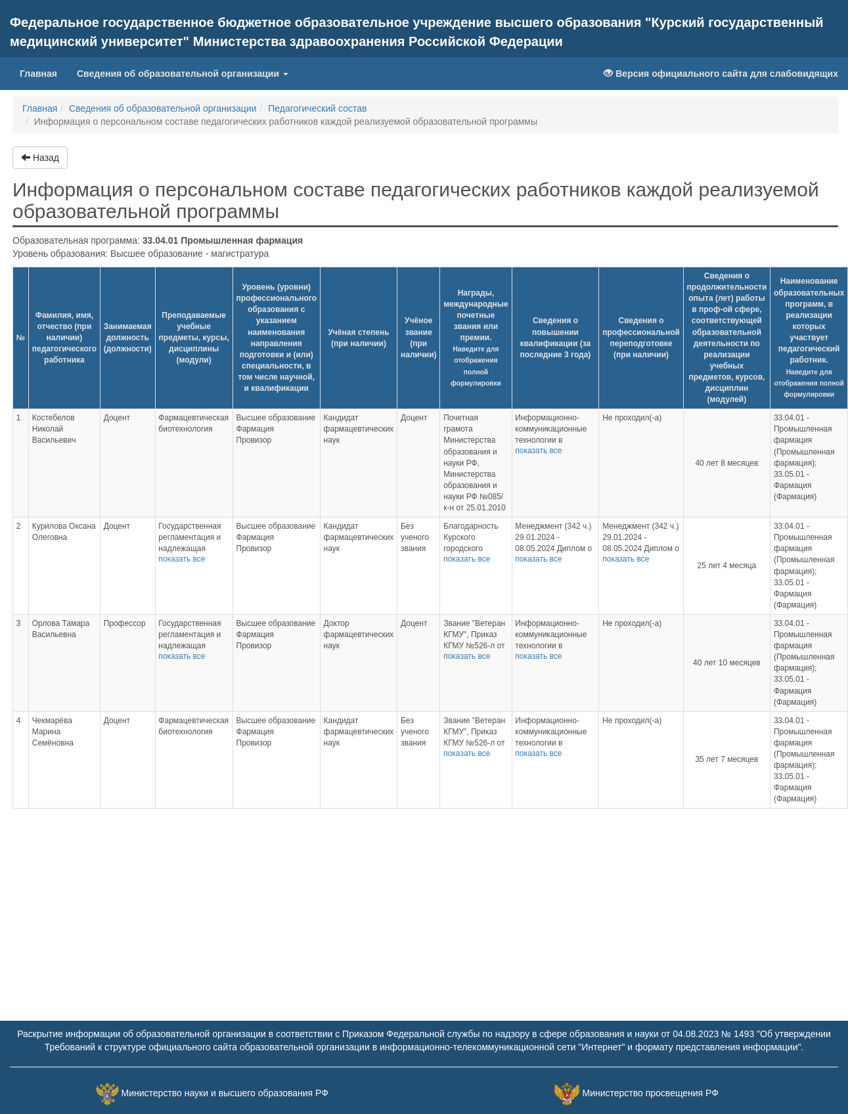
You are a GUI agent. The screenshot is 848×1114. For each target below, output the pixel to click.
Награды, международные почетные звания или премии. (475, 337)
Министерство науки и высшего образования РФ (225, 1093)
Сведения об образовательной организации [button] (182, 73)
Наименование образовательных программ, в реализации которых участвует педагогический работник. (809, 337)
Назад (40, 157)
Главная (43, 72)
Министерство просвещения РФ (650, 1093)
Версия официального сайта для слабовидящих (721, 73)
